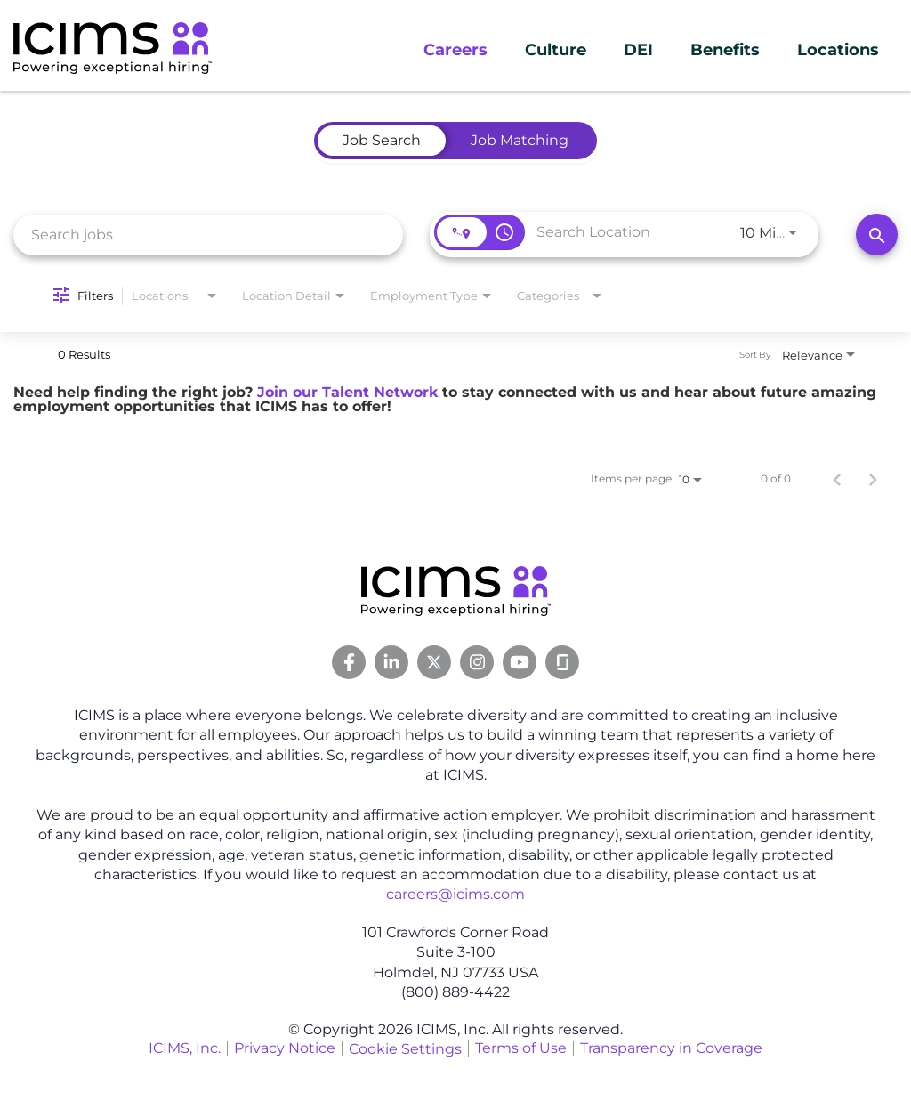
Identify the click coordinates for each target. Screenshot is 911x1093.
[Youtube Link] (519, 662)
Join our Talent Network (347, 392)
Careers (455, 50)
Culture (555, 50)
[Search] (877, 234)
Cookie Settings (405, 1048)
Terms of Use (521, 1048)
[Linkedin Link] (391, 662)
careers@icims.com (455, 894)
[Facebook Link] (349, 662)
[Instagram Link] (477, 662)
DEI (638, 50)
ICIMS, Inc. (185, 1048)
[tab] (381, 140)
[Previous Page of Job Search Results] (837, 479)
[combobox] (208, 234)
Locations (838, 50)
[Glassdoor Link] (562, 662)
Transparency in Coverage (671, 1048)
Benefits (725, 50)
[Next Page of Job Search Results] (873, 479)
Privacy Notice (284, 1048)
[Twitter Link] (434, 662)
